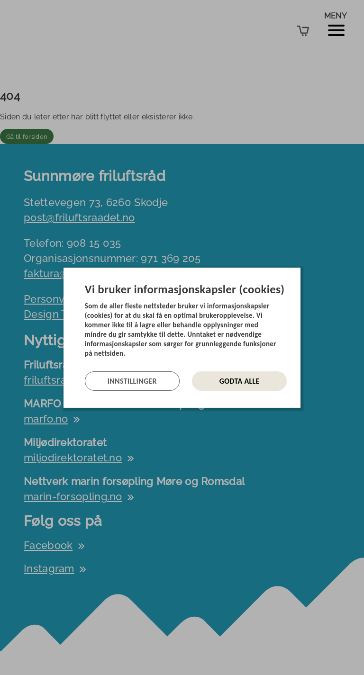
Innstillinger (132, 381)
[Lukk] (297, 274)
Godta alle (239, 381)
